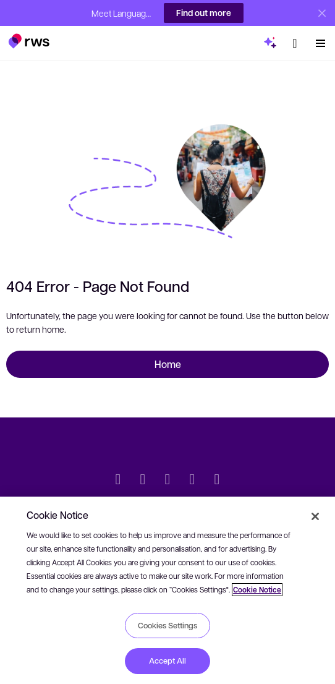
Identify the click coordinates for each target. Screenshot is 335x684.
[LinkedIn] (142, 480)
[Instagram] (217, 480)
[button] (28, 36)
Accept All (167, 660)
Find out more (203, 13)
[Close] (315, 516)
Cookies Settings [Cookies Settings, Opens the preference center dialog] (167, 625)
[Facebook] (167, 480)
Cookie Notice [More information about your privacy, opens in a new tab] (257, 589)
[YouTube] (192, 480)
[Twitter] (118, 480)
